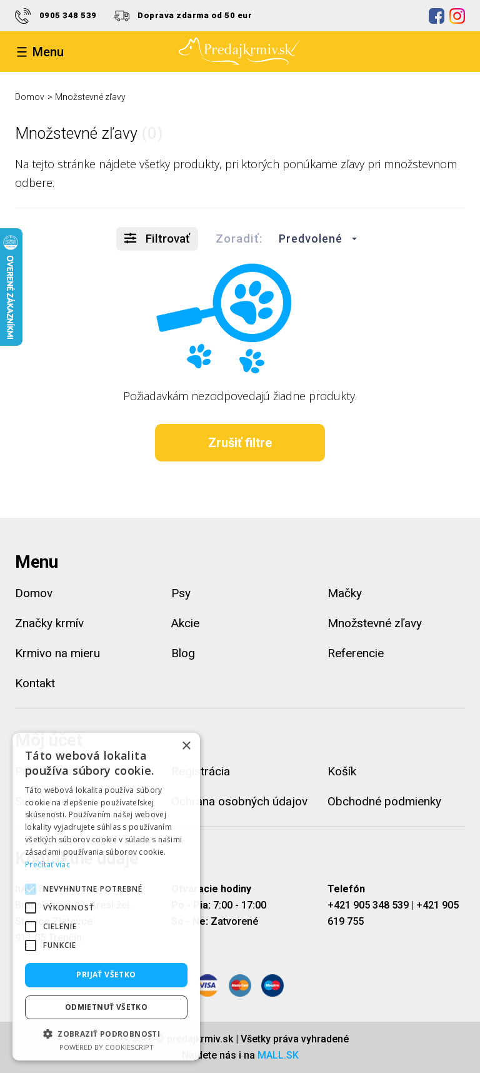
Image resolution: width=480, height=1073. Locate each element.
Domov (29, 97)
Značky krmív (49, 623)
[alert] (106, 896)
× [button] (186, 746)
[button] (314, 239)
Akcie (185, 623)
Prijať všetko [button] (106, 974)
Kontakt (35, 683)
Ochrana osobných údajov (239, 801)
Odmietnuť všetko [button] (106, 1007)
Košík (342, 771)
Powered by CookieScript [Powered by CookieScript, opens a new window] (106, 1047)
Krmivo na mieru (57, 653)
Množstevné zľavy (90, 97)
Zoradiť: (239, 238)
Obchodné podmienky (384, 801)
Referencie (356, 653)
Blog (183, 653)
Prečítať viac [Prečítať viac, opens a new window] (47, 864)
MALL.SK (278, 1055)
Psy (181, 593)
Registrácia (200, 771)
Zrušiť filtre (240, 442)
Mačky (345, 593)
